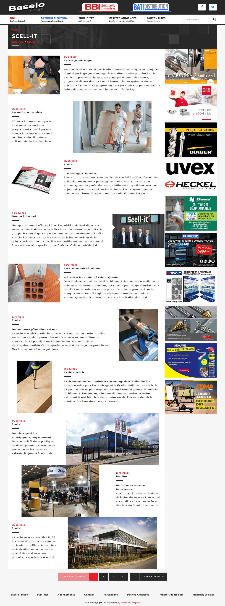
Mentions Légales (203, 594)
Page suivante (153, 576)
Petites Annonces (138, 594)
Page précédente (73, 576)
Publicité (43, 594)
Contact (89, 594)
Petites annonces (126, 19)
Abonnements (66, 594)
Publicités (92, 19)
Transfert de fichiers (171, 594)
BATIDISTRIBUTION (58, 19)
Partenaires (164, 19)
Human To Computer (131, 603)
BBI (23, 19)
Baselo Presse (19, 594)
